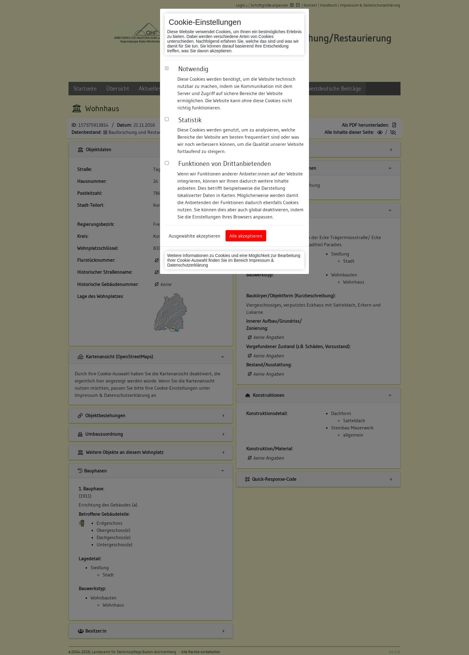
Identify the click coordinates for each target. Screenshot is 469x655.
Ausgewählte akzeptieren (194, 236)
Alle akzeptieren (245, 236)
